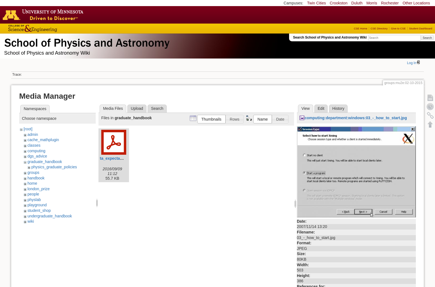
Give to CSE (398, 28)
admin (32, 134)
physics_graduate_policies (54, 167)
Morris (371, 3)
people (33, 194)
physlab (34, 199)
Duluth (356, 3)
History (338, 108)
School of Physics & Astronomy (86, 42)
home (32, 183)
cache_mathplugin (43, 140)
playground (37, 205)
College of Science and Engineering (50, 28)
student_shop (39, 210)
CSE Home (360, 28)
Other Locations (416, 3)
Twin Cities (316, 3)
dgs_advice (37, 156)
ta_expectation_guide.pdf (123, 158)
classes (34, 145)
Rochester (390, 3)
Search (427, 37)
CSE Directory (379, 28)
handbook (36, 178)
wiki (30, 221)
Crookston (339, 3)
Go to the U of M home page (44, 14)
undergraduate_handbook (49, 216)
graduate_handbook (44, 161)
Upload (137, 108)
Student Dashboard (420, 28)
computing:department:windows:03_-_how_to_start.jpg (356, 118)
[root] (28, 129)
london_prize (38, 189)
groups (33, 172)
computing (36, 151)
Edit (321, 108)
